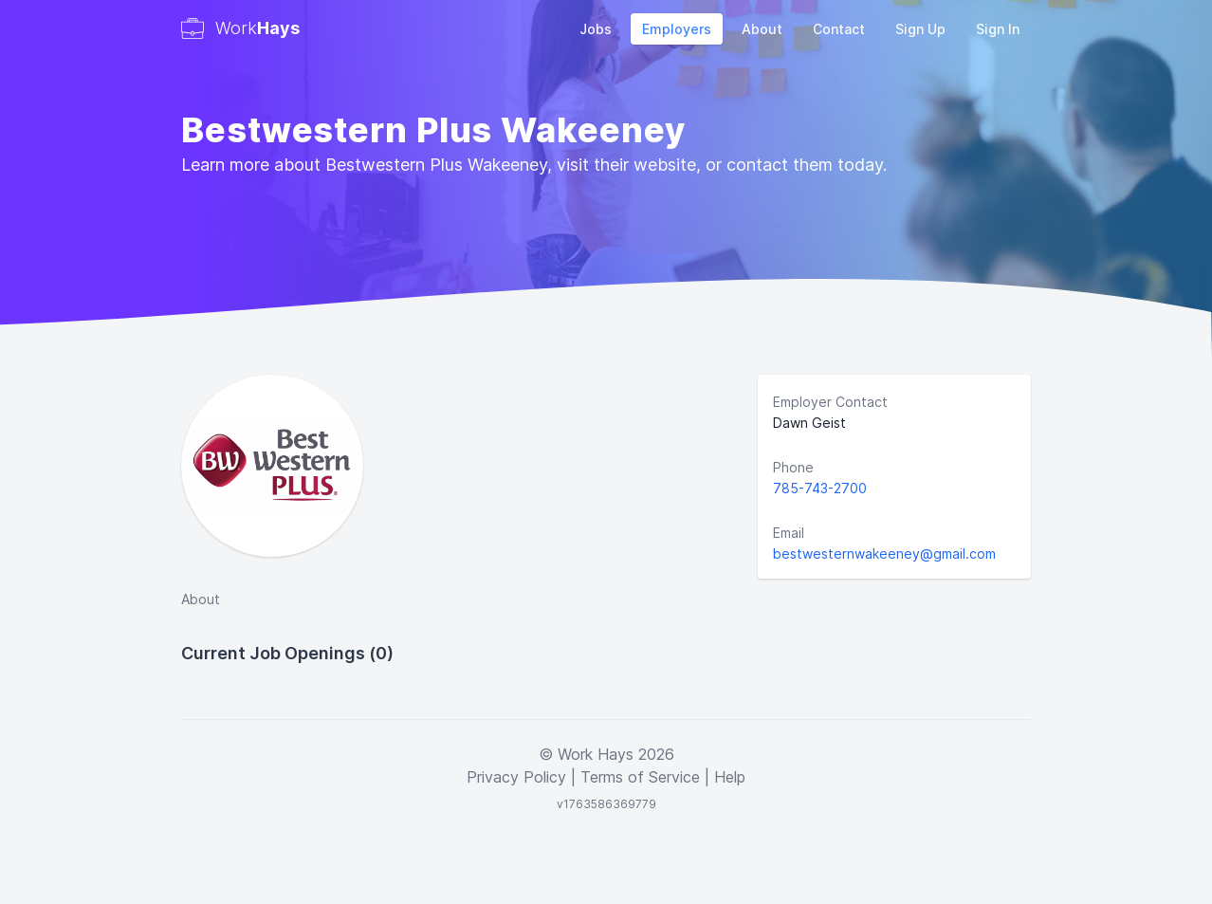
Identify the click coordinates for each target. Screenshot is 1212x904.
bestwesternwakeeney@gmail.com (884, 553)
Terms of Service (640, 776)
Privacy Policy (516, 776)
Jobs (595, 29)
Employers (676, 29)
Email (788, 533)
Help (729, 776)
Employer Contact (830, 402)
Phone (793, 467)
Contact (839, 29)
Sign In (997, 29)
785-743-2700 (820, 488)
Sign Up (920, 29)
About (762, 29)
